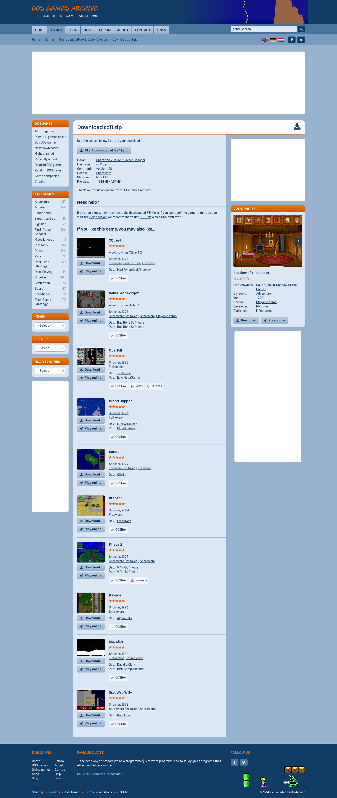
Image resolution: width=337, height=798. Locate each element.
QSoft (121, 475)
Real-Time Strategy (50, 264)
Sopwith (116, 641)
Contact (142, 30)
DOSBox (145, 217)
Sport (50, 289)
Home (39, 30)
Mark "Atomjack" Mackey (134, 270)
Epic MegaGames (129, 377)
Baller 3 (134, 305)
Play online (93, 271)
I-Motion (262, 306)
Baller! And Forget (124, 293)
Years (40, 316)
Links (161, 30)
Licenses (42, 339)
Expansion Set (50, 219)
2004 (125, 510)
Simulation (50, 283)
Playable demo (166, 316)
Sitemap (38, 792)
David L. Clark (126, 665)
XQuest (115, 240)
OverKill (115, 350)
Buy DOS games (46, 142)
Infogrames (264, 311)
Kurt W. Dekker (127, 424)
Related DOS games (48, 165)
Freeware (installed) (123, 468)
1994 (125, 259)
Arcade (50, 207)
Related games (47, 361)
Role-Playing (50, 272)
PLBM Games (126, 428)
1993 (125, 704)
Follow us (240, 752)
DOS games (41, 752)
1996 (125, 413)
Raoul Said (124, 715)
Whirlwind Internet (292, 792)
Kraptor (115, 498)
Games (56, 30)
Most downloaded (47, 148)
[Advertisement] (168, 83)
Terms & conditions (98, 792)
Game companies (47, 176)
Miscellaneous (50, 240)
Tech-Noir (124, 373)
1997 (124, 312)
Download (92, 263)
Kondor (115, 451)
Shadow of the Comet (251, 272)
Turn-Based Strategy (50, 302)
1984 (125, 654)
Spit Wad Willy (120, 692)
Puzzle (50, 251)
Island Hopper (120, 401)
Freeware (115, 263)
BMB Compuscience (130, 669)
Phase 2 (115, 544)
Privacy (54, 792)
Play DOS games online (50, 137)
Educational (50, 213)
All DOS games (45, 131)
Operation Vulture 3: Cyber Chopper (83, 39)
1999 (125, 464)
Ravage (115, 595)
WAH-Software (127, 567)
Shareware (103, 173)
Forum (105, 30)
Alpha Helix (124, 618)
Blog (88, 30)
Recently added (46, 159)
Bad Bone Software (130, 322)
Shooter (114, 259)
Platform (50, 245)
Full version (116, 367)
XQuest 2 (135, 252)
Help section (98, 217)
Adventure (263, 293)
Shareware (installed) (124, 316)
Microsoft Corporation (107, 774)
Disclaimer (72, 792)
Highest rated (44, 154)
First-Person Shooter (50, 232)
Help (58, 774)
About (123, 30)
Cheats (40, 181)
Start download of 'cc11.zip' (106, 150)
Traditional (50, 294)
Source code (132, 263)
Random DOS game (48, 170)
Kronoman (124, 521)
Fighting (50, 224)
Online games (41, 770)
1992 (125, 362)
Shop (72, 30)
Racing (50, 256)
